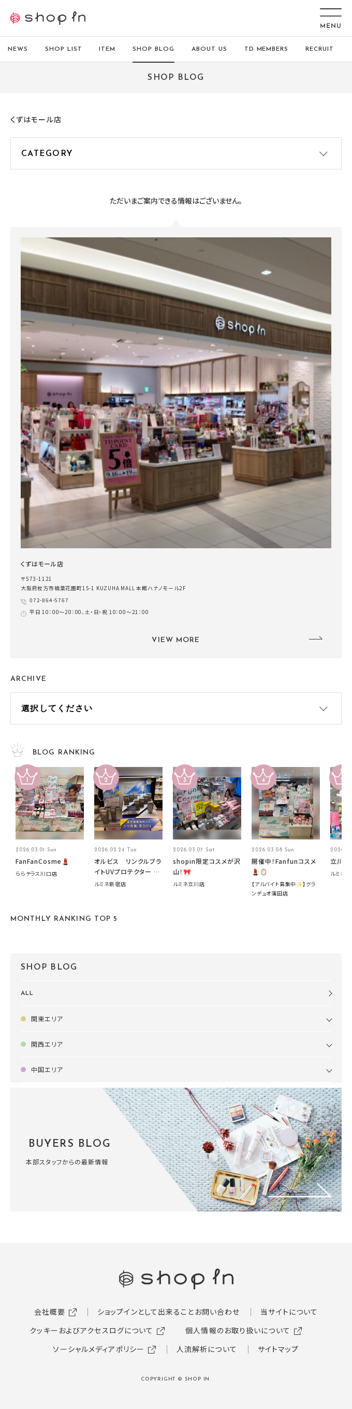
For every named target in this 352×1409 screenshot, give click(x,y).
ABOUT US (209, 49)
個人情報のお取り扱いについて (237, 1330)
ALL (27, 993)
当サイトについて (289, 1311)
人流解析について (207, 1349)
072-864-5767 (49, 600)
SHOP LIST (63, 49)
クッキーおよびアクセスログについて (91, 1330)
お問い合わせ (217, 1311)
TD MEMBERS (266, 49)
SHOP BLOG (153, 49)
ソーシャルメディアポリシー (98, 1349)
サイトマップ (278, 1349)
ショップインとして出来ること (146, 1311)
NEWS (18, 49)
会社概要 (49, 1311)
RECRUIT (319, 49)
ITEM (107, 49)
